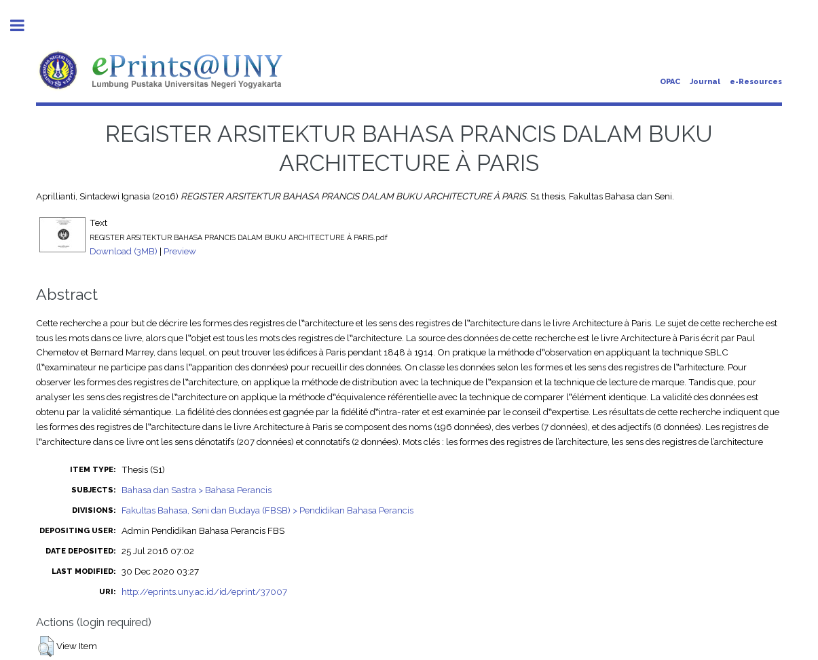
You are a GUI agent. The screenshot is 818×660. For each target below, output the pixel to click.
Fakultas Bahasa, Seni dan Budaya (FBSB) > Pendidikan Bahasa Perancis (267, 510)
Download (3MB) (123, 251)
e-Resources (756, 81)
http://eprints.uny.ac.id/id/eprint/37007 (204, 591)
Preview (180, 251)
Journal (705, 81)
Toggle (24, 25)
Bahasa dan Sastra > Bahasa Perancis (197, 489)
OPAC (670, 81)
